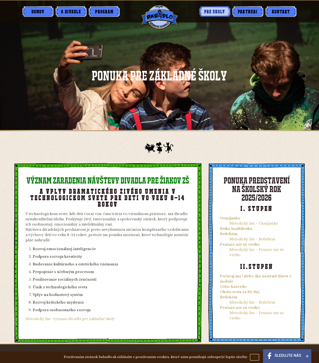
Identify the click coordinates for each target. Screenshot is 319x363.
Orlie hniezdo (233, 286)
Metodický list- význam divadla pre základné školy (70, 319)
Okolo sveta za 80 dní (240, 292)
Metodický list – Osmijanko (253, 223)
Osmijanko (230, 218)
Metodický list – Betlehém (252, 239)
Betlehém (229, 234)
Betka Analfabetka (236, 228)
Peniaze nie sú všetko (240, 244)
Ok (254, 357)
